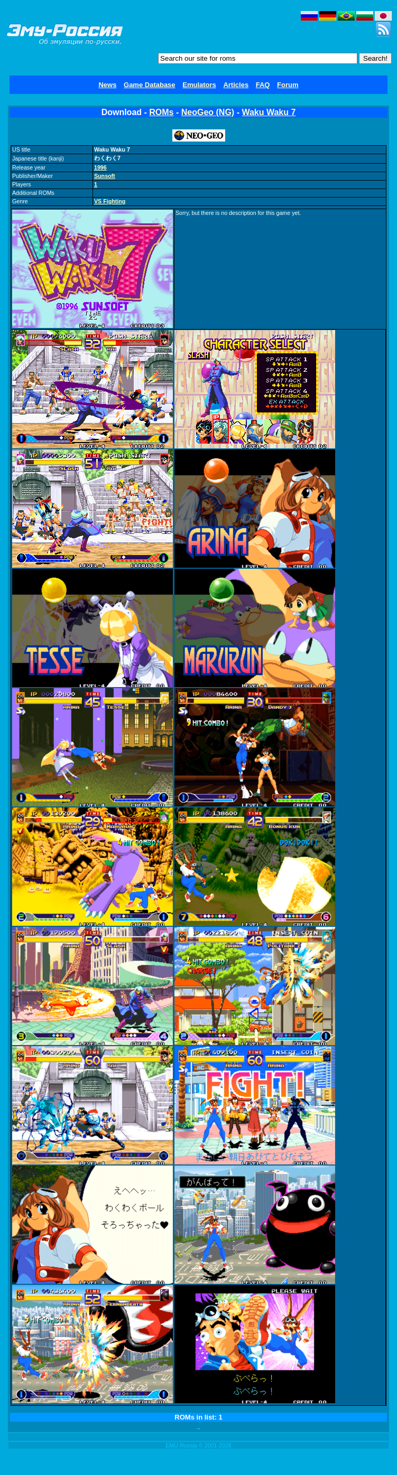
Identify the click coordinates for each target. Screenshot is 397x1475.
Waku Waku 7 (269, 112)
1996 (100, 167)
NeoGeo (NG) (207, 112)
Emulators (199, 85)
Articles (235, 85)
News (107, 85)
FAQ (263, 85)
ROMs (161, 112)
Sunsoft (104, 176)
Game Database (150, 85)
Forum (287, 85)
